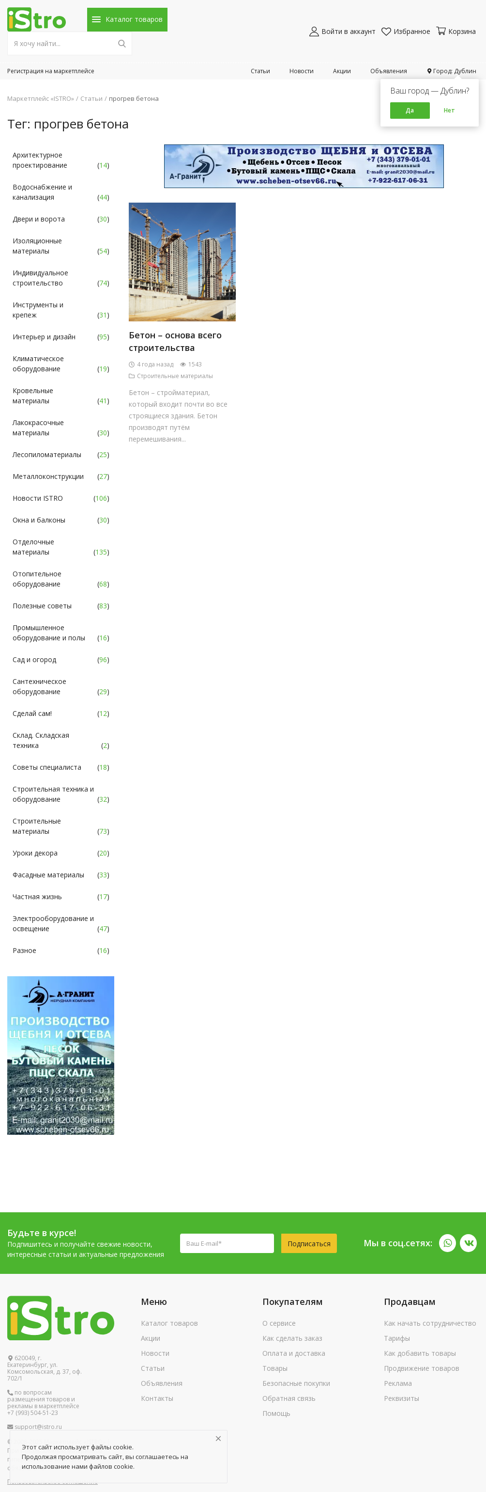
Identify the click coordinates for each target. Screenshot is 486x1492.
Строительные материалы (171, 376)
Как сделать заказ (292, 1338)
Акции (342, 71)
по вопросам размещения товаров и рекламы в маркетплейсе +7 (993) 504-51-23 (43, 1402)
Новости (301, 71)
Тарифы (397, 1338)
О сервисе (279, 1323)
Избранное (405, 31)
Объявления (388, 71)
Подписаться (309, 1243)
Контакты (157, 1398)
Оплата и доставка (293, 1353)
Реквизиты (401, 1398)
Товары (275, 1368)
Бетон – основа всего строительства (175, 341)
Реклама (398, 1383)
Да (410, 110)
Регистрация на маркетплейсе (50, 71)
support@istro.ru (34, 1427)
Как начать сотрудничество (430, 1323)
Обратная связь (289, 1398)
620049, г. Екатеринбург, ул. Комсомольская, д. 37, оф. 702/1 (44, 1368)
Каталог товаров (169, 1323)
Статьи (260, 71)
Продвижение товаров (421, 1368)
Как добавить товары (420, 1353)
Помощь (276, 1413)
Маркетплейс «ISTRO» (40, 98)
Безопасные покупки (296, 1383)
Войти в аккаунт (342, 31)
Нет (449, 110)
